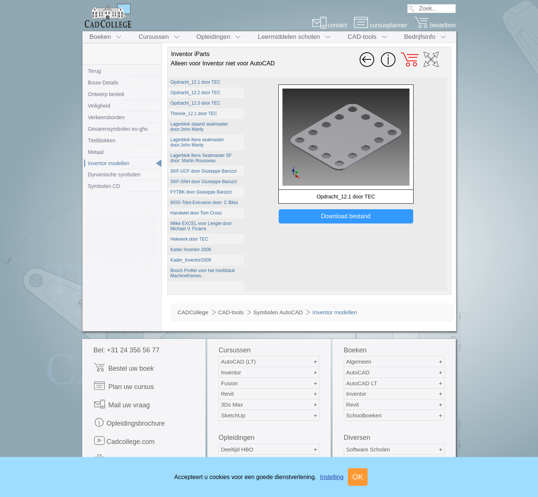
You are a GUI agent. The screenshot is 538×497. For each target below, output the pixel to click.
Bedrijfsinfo (419, 36)
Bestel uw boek (123, 367)
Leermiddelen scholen (289, 36)
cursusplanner (380, 25)
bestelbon (435, 25)
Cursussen (154, 36)
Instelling (331, 477)
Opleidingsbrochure (129, 422)
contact (329, 25)
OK (357, 477)
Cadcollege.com (124, 440)
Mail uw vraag (121, 404)
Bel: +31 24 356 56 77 (126, 350)
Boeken (100, 36)
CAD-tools (361, 36)
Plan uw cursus (123, 385)
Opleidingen (214, 36)
